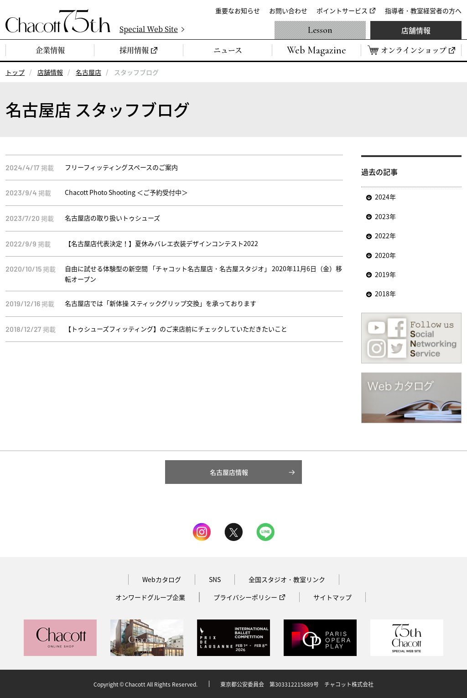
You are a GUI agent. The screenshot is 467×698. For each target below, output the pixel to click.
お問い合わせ (288, 10)
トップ (15, 72)
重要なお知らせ (237, 10)
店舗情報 (416, 30)
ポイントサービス (342, 10)
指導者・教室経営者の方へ (423, 10)
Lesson (320, 30)
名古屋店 (88, 72)
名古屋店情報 (229, 472)
